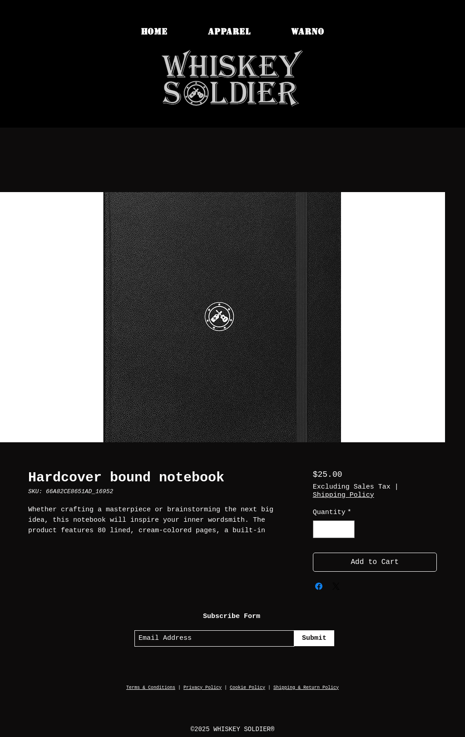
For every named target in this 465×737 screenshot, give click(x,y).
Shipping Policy (343, 495)
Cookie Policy (247, 687)
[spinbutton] (333, 529)
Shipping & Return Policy (306, 687)
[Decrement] (320, 529)
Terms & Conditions (150, 687)
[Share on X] (336, 586)
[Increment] (347, 529)
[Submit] (314, 638)
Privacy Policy (202, 687)
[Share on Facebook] (318, 586)
